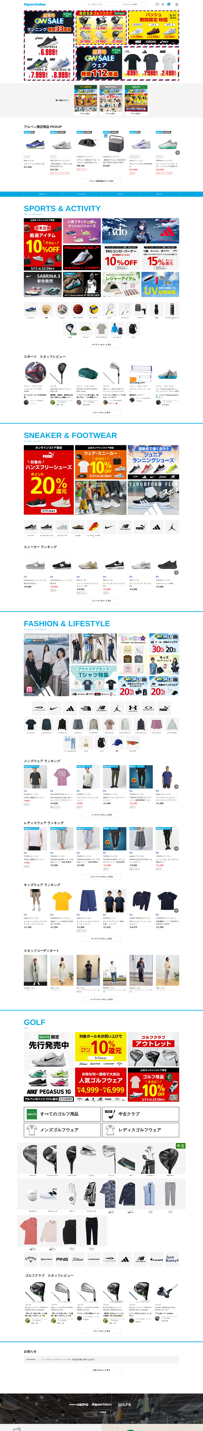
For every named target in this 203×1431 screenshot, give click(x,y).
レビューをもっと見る (101, 412)
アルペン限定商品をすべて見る (101, 181)
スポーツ (42, 194)
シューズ (81, 194)
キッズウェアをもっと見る (101, 939)
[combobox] (103, 4)
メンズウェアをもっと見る (101, 815)
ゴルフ (158, 194)
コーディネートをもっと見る (101, 999)
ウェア (119, 194)
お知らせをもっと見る (101, 1370)
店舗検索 (102, 1412)
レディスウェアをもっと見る (101, 877)
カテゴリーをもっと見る (101, 345)
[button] (177, 152)
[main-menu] (177, 4)
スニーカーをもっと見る (101, 601)
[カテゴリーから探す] (134, 4)
